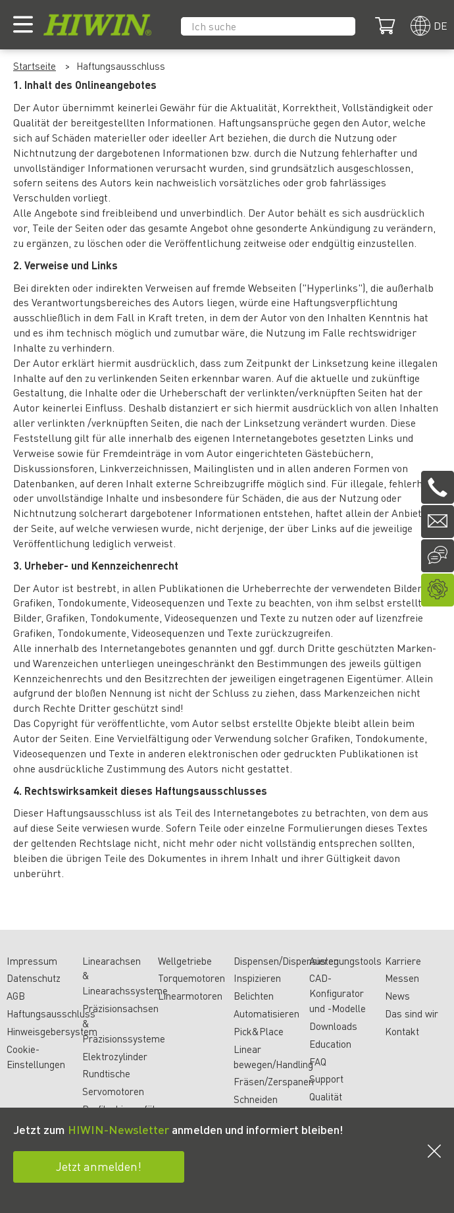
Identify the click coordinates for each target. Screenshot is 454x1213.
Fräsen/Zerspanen (274, 1081)
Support (326, 1078)
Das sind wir (411, 1013)
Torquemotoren (191, 977)
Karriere (403, 960)
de (440, 25)
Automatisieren (266, 1013)
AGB (16, 995)
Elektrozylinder (114, 1056)
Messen (402, 977)
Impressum (32, 960)
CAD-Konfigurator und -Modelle (337, 993)
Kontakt (402, 1031)
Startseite (34, 65)
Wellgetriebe (185, 960)
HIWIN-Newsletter (118, 1129)
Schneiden (256, 1099)
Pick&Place (259, 1031)
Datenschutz (34, 977)
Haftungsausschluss (51, 1013)
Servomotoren (113, 1091)
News (397, 995)
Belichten (254, 995)
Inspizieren (257, 977)
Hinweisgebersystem (52, 1031)
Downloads (333, 1026)
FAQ (317, 1061)
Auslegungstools (345, 960)
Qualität (325, 1096)
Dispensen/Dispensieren (286, 960)
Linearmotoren (190, 995)
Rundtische (106, 1073)
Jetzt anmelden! (98, 1165)
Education (330, 1043)
